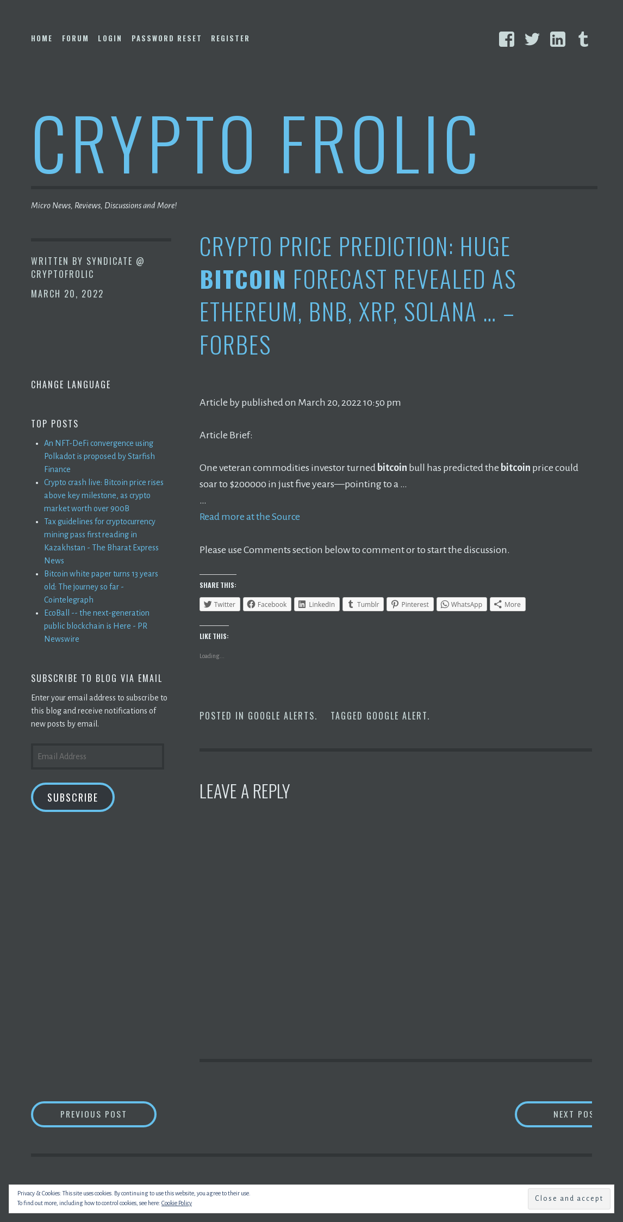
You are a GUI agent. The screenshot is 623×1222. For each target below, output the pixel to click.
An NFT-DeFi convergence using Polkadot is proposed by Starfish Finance (99, 456)
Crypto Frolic (257, 141)
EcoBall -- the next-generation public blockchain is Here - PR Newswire (96, 626)
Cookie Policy (176, 1203)
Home (42, 38)
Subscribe (72, 797)
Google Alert (396, 715)
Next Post (548, 1114)
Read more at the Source (250, 516)
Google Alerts (281, 715)
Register (230, 38)
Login (110, 38)
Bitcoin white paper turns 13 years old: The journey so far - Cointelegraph (101, 586)
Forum (75, 38)
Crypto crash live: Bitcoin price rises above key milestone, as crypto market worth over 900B (104, 495)
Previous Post (110, 1114)
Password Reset (167, 38)
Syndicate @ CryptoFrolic (88, 268)
